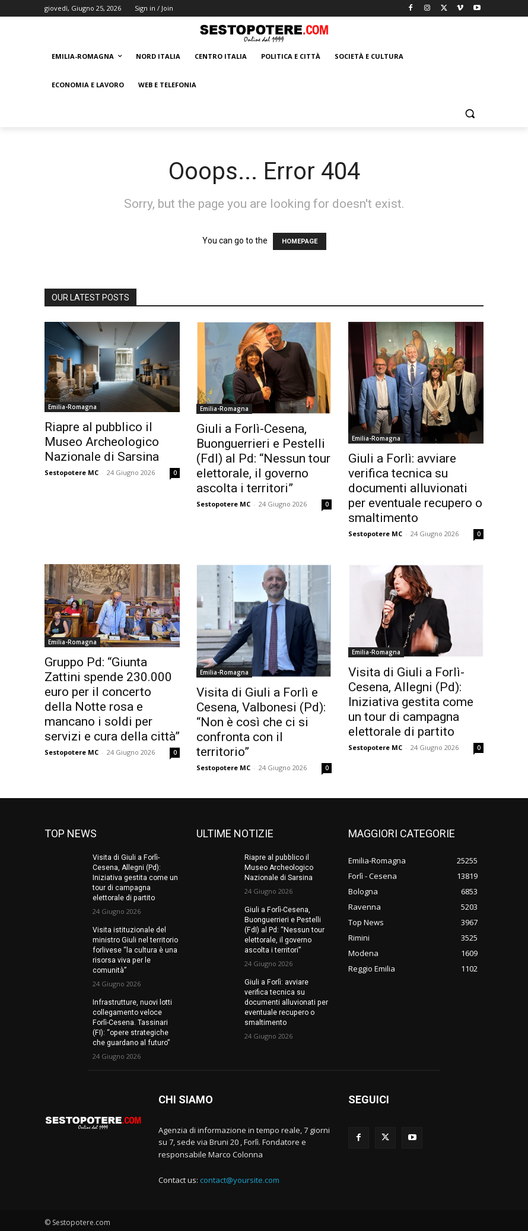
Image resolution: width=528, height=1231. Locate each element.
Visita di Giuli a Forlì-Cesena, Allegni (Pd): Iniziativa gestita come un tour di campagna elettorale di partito (410, 702)
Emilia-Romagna (72, 407)
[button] (470, 114)
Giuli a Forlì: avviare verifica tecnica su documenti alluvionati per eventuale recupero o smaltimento (415, 488)
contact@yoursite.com (239, 1178)
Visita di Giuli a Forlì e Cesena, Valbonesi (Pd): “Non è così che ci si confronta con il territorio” (261, 722)
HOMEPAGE (299, 241)
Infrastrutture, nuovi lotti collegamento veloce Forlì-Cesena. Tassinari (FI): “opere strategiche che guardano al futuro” (136, 1021)
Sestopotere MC (71, 472)
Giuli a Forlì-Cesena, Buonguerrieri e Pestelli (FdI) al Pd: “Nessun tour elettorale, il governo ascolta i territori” (263, 458)
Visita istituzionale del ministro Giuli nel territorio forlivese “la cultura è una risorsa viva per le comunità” (135, 949)
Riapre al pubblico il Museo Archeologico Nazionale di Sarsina (101, 442)
